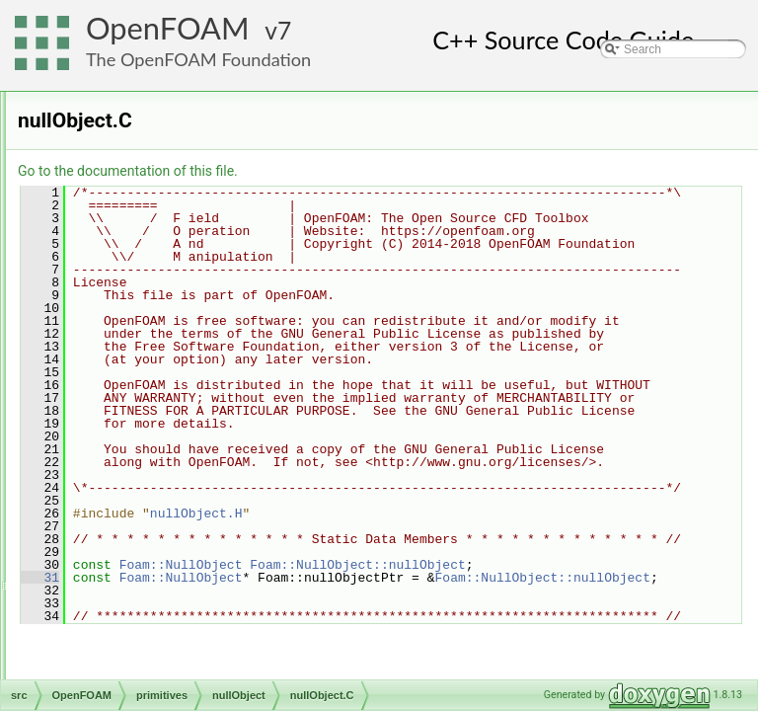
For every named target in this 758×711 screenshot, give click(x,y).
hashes (132, 287)
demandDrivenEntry (165, 179)
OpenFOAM (168, 28)
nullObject (139, 374)
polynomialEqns (154, 526)
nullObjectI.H (162, 439)
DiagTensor (143, 200)
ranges (131, 613)
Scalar (129, 657)
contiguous (141, 157)
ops (122, 483)
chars (127, 113)
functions (136, 244)
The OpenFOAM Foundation (198, 59)
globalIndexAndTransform (180, 266)
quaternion (141, 570)
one (122, 461)
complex (135, 135)
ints (122, 309)
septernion (140, 678)
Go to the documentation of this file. (375, 171)
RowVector (141, 635)
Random (135, 591)
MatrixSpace (146, 331)
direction (135, 222)
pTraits (130, 548)
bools (127, 92)
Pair (123, 505)
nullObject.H (160, 418)
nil (118, 352)
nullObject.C (160, 396)
